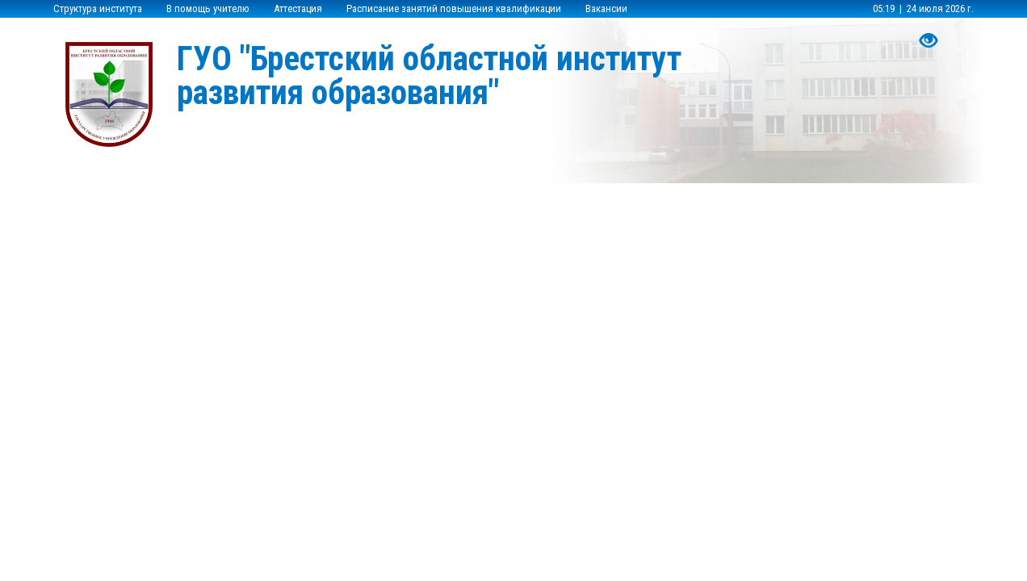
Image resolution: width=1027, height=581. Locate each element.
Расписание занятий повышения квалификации (453, 8)
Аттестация (298, 8)
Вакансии (606, 8)
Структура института (97, 8)
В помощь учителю (207, 8)
